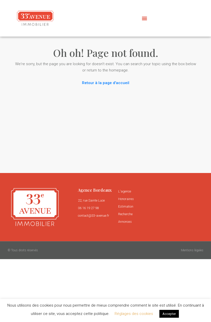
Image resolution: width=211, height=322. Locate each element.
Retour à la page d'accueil (105, 83)
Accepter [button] (169, 314)
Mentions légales (192, 250)
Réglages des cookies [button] (134, 313)
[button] (144, 18)
